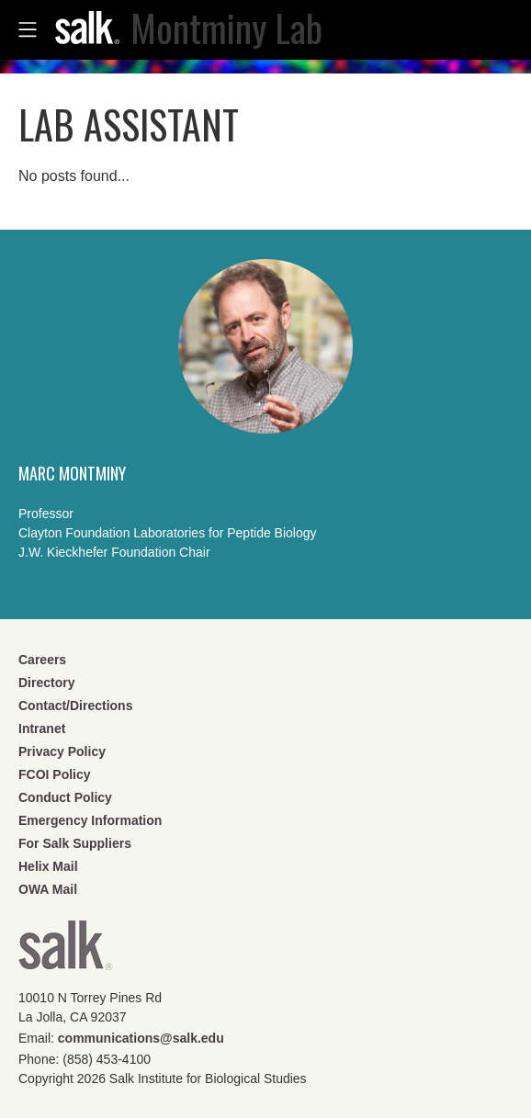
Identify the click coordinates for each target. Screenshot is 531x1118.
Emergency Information (90, 820)
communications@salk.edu (141, 1038)
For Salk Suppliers (74, 843)
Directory (46, 682)
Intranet (41, 728)
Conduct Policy (65, 797)
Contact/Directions (75, 705)
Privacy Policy (62, 751)
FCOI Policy (54, 774)
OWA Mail (47, 889)
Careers (42, 659)
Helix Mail (48, 866)
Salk (65, 951)
